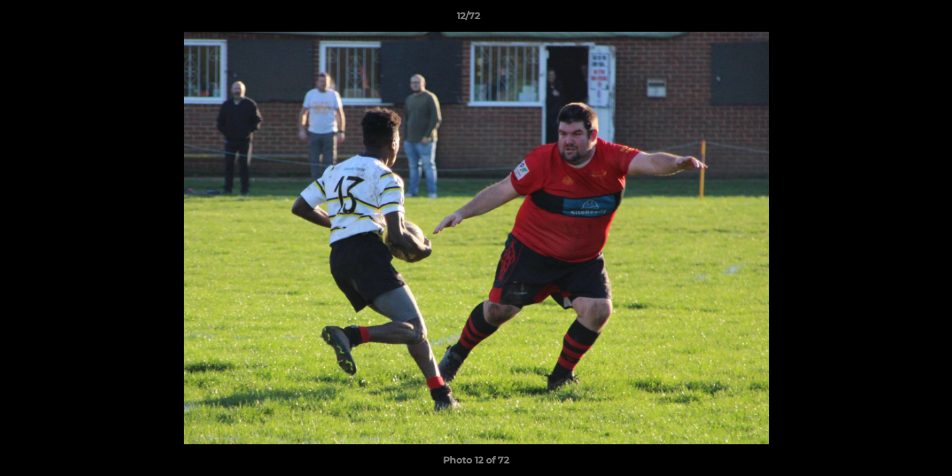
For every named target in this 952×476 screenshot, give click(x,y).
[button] (896, 19)
